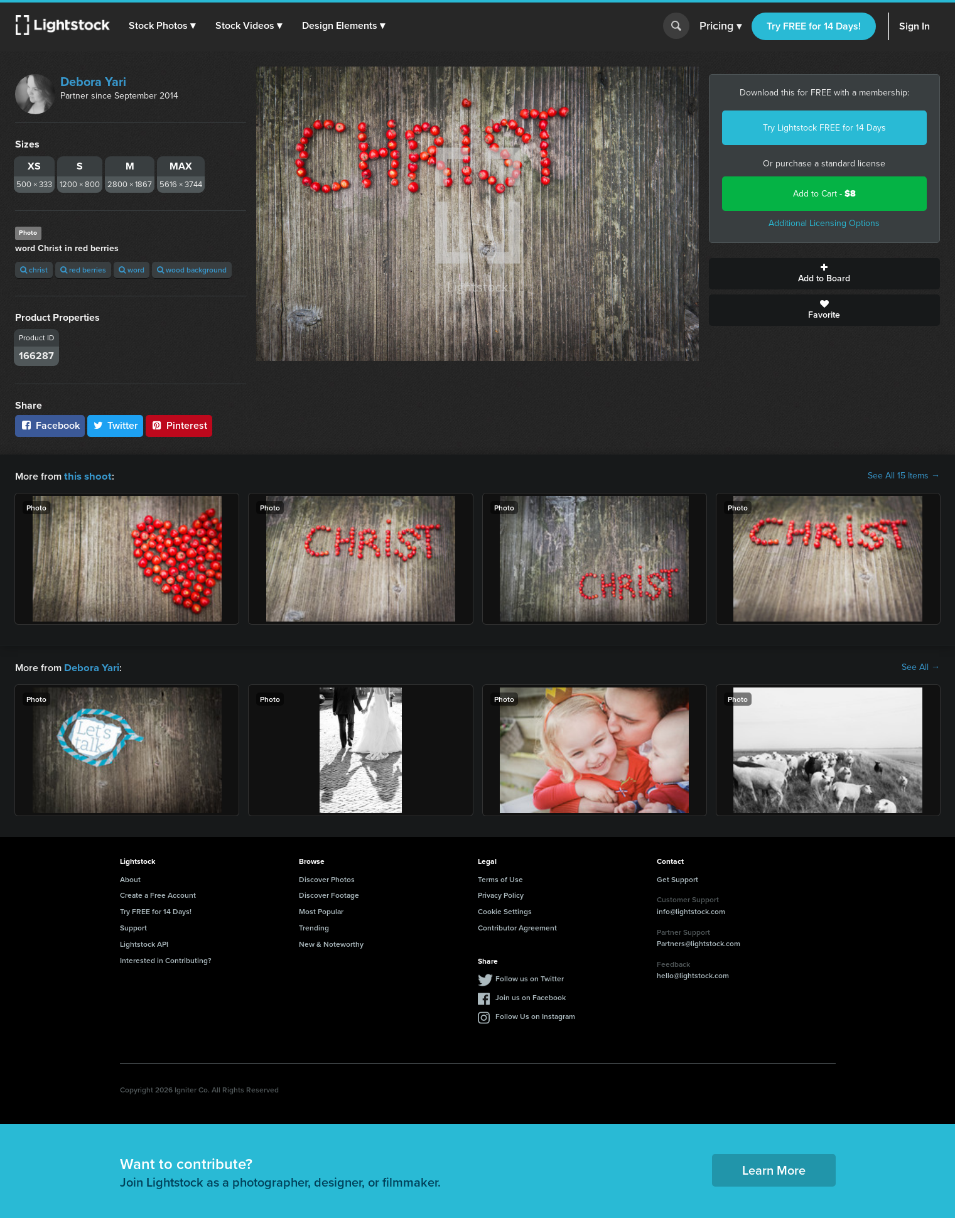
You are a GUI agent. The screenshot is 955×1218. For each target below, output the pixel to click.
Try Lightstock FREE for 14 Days (824, 127)
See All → (921, 666)
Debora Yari (93, 81)
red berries (83, 269)
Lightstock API (144, 942)
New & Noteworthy (331, 942)
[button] (162, 26)
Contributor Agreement (517, 926)
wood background (192, 269)
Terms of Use (500, 878)
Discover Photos (327, 878)
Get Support (677, 878)
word (131, 269)
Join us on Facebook (530, 996)
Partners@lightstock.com (698, 942)
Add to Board (824, 273)
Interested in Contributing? (166, 959)
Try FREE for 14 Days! (814, 26)
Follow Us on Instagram (535, 1015)
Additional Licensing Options (824, 223)
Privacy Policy (501, 893)
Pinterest (179, 425)
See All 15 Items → (904, 476)
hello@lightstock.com (693, 974)
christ (34, 269)
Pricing (720, 26)
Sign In (914, 26)
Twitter (115, 425)
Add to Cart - (824, 193)
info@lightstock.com (691, 910)
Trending (314, 926)
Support (133, 926)
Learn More (774, 1169)
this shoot (86, 475)
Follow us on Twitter (529, 977)
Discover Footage (329, 893)
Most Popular (321, 910)
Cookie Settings (505, 910)
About (130, 878)
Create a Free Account (158, 893)
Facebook (50, 425)
